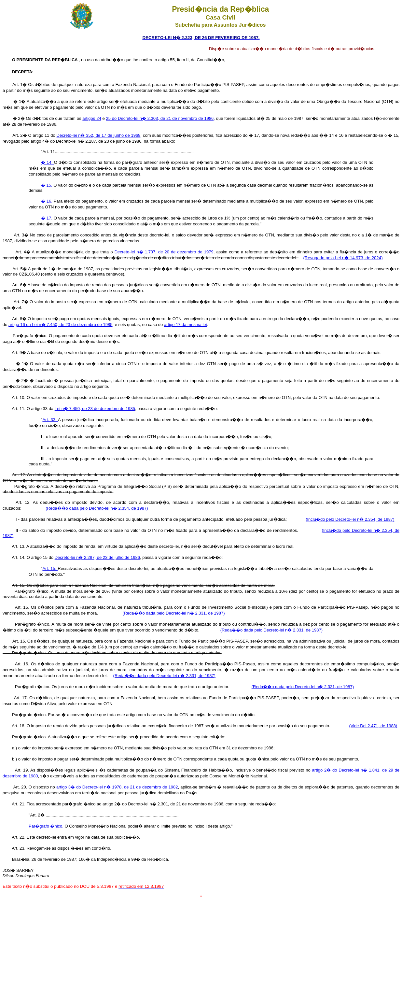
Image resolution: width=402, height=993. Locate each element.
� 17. (47, 218)
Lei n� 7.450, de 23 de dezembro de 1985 (95, 408)
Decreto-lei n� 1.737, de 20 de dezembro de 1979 (164, 251)
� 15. (47, 185)
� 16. (47, 201)
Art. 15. (50, 568)
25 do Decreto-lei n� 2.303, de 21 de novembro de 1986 (160, 118)
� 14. (47, 162)
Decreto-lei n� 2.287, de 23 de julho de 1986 (97, 557)
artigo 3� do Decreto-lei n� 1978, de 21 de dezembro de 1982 (117, 787)
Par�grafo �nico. (47, 826)
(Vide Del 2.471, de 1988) (373, 725)
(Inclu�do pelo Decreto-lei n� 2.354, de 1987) (350, 519)
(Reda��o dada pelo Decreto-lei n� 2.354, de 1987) (97, 508)
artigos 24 (91, 118)
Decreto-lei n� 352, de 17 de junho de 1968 (99, 135)
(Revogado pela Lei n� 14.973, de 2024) (342, 257)
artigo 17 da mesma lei (185, 324)
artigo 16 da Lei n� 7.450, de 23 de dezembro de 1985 (60, 324)
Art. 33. (50, 419)
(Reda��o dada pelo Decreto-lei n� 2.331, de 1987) (173, 613)
